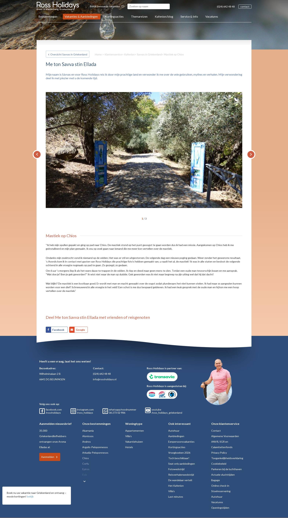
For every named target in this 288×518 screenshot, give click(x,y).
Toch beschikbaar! (178, 458)
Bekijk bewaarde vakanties (107, 6)
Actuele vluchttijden (223, 474)
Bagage (215, 480)
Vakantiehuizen (134, 441)
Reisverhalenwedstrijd (181, 474)
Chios (85, 458)
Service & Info (189, 16)
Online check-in (220, 485)
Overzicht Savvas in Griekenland (68, 54)
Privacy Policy (219, 452)
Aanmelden (47, 456)
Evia (84, 474)
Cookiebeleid (218, 463)
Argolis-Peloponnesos (95, 447)
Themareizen (139, 16)
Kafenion (129, 54)
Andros (86, 441)
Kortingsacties (114, 16)
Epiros (85, 469)
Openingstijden (220, 507)
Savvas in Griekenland (149, 54)
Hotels (129, 447)
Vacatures (211, 16)
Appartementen (134, 430)
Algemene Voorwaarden (225, 436)
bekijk (30, 496)
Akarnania (88, 430)
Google (80, 329)
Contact (216, 430)
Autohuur (173, 430)
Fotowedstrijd (176, 469)
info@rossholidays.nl (104, 379)
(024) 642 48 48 (226, 6)
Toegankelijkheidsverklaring (227, 458)
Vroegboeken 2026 (179, 452)
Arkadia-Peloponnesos (95, 452)
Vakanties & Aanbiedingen (81, 16)
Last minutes (175, 496)
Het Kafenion (176, 485)
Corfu (85, 463)
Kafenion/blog (164, 16)
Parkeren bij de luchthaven (226, 469)
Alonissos (87, 436)
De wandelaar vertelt (180, 480)
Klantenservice (113, 54)
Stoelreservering (221, 491)
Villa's (128, 436)
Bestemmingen (47, 16)
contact (244, 6)
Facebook (58, 329)
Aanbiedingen (176, 436)
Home (98, 54)
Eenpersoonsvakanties (181, 441)
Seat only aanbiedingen (181, 463)
